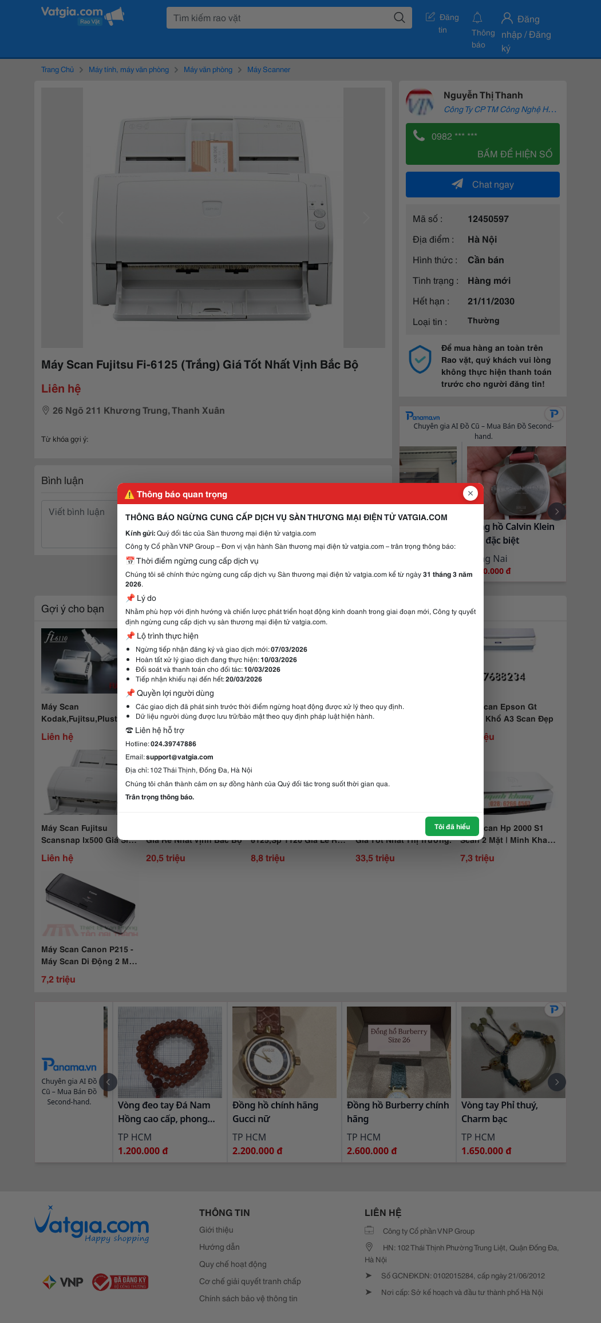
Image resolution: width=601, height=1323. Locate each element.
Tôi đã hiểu (452, 826)
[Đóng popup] (470, 493)
